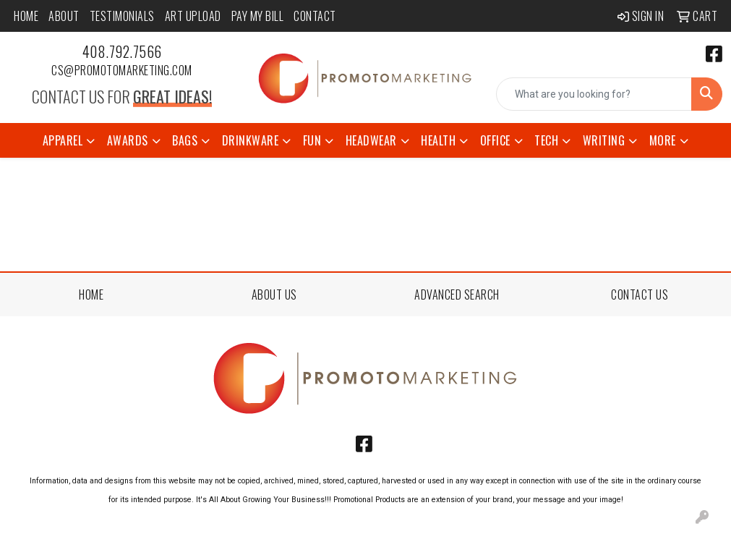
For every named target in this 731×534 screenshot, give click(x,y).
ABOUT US (274, 294)
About (64, 16)
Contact (315, 16)
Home (26, 16)
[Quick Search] (594, 94)
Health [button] (438, 140)
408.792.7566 (122, 51)
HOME (91, 294)
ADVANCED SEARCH (457, 294)
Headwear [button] (371, 140)
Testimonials (122, 16)
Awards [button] (127, 140)
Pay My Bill (257, 16)
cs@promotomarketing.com (121, 70)
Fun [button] (312, 140)
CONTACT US (639, 294)
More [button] (662, 140)
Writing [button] (604, 140)
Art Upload (193, 16)
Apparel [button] (63, 140)
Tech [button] (546, 140)
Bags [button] (184, 140)
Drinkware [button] (250, 140)
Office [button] (495, 140)
